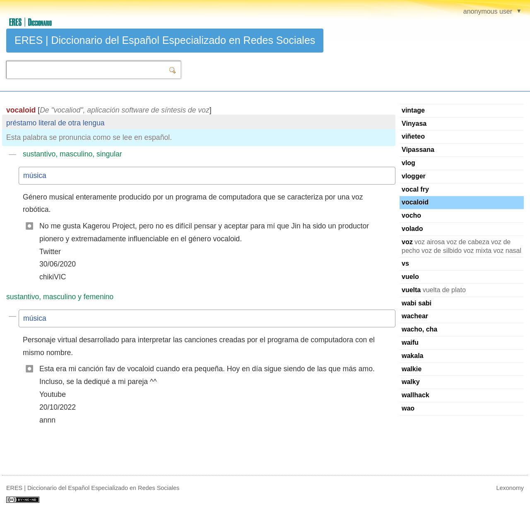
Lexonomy (510, 488)
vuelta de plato (434, 289)
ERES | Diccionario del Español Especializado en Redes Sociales (164, 40)
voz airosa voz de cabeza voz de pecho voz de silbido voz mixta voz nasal (461, 246)
